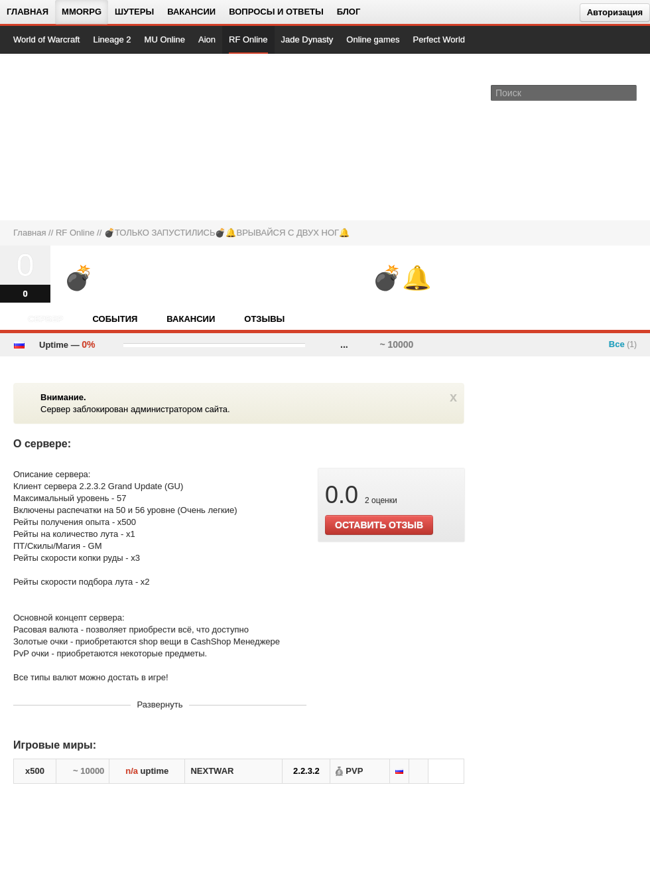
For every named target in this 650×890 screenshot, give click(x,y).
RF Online (248, 39)
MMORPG (81, 12)
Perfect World (439, 39)
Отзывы (264, 319)
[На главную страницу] (58, 136)
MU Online (165, 39)
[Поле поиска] (628, 92)
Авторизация (615, 12)
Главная (27, 12)
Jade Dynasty (307, 39)
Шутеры (134, 12)
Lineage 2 (112, 39)
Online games (372, 39)
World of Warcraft (46, 39)
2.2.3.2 (306, 771)
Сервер (45, 319)
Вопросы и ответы (276, 12)
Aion (207, 39)
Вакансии (191, 12)
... (344, 344)
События (114, 319)
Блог (349, 12)
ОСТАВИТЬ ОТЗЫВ (379, 525)
